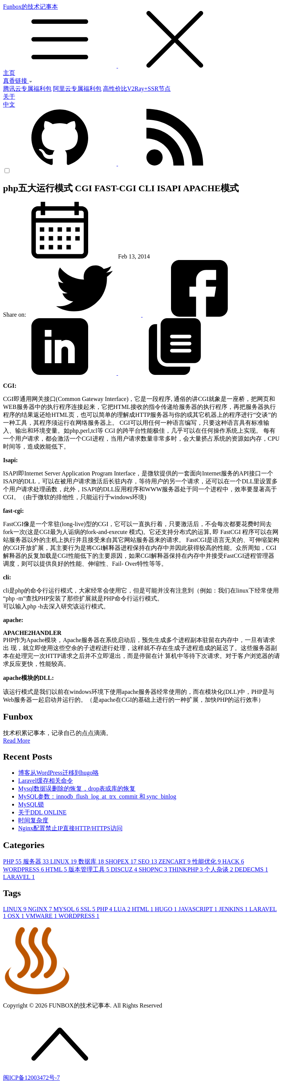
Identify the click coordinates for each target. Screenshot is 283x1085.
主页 (9, 73)
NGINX (41, 909)
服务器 (36, 861)
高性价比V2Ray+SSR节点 (137, 88)
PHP (13, 861)
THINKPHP (186, 869)
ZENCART (175, 861)
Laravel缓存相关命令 (45, 780)
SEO (148, 861)
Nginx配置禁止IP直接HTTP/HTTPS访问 (70, 828)
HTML (56, 869)
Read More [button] (16, 740)
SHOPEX (122, 861)
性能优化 (207, 861)
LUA (123, 909)
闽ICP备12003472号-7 (31, 1077)
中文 (9, 104)
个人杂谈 (219, 869)
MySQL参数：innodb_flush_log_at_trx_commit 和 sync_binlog (97, 796)
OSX (17, 916)
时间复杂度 (33, 820)
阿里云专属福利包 (77, 88)
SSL (89, 909)
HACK (233, 861)
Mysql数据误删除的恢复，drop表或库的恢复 (76, 788)
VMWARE (42, 916)
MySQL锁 (31, 804)
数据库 (92, 861)
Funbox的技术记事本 (141, 36)
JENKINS (234, 909)
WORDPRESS (24, 869)
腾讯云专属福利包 (27, 88)
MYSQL (66, 909)
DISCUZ (125, 869)
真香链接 (18, 80)
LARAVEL (19, 877)
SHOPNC (154, 869)
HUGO (166, 909)
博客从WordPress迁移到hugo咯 (58, 772)
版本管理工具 (89, 869)
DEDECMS (251, 869)
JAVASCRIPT (198, 909)
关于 (9, 96)
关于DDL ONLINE (42, 812)
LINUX (64, 861)
